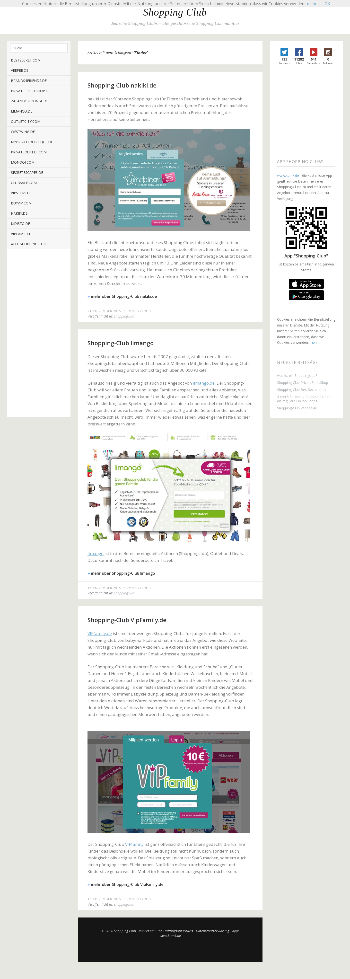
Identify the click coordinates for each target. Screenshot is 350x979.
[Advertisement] (39, 337)
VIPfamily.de (22, 233)
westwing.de (23, 131)
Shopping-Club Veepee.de (297, 408)
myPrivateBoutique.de (32, 142)
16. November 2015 (104, 587)
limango (96, 553)
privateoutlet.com (29, 152)
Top (170, 950)
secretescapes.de (27, 172)
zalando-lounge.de (29, 101)
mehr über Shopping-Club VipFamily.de (126, 884)
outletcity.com (25, 121)
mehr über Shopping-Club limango (121, 573)
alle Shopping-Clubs (30, 244)
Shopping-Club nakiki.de (122, 85)
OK (327, 3)
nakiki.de (19, 213)
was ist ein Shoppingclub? (297, 375)
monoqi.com (23, 162)
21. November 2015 (104, 311)
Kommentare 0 (137, 311)
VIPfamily (134, 844)
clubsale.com (24, 182)
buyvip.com (21, 203)
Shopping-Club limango (121, 343)
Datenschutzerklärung (212, 931)
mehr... (315, 342)
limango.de (21, 111)
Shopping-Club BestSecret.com (301, 389)
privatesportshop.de (30, 90)
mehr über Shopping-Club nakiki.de (122, 296)
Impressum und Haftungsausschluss (166, 931)
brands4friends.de (29, 80)
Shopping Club (175, 12)
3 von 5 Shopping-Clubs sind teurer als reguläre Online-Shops (304, 399)
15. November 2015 (104, 899)
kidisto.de (20, 223)
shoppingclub (124, 316)
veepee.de (19, 70)
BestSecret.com (26, 60)
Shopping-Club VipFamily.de (127, 620)
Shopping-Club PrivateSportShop (302, 382)
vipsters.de (21, 193)
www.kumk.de (170, 935)
